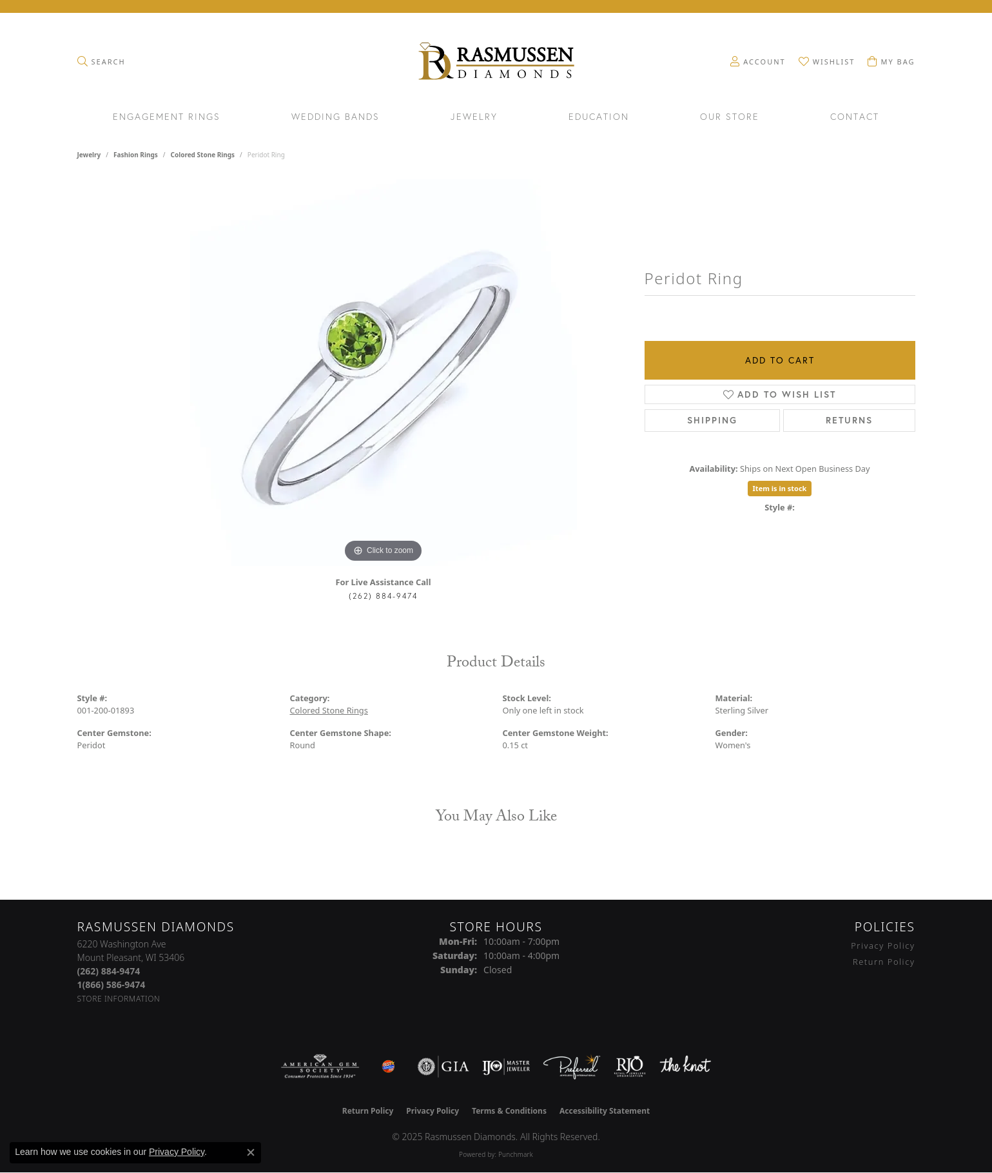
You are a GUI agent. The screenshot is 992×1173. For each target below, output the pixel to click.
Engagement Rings (166, 117)
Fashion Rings (135, 154)
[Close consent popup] (251, 1152)
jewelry (89, 154)
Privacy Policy (883, 945)
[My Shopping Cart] (891, 61)
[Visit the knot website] (685, 1067)
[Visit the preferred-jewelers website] (572, 1067)
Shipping (712, 420)
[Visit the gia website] (443, 1067)
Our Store (729, 117)
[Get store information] (118, 998)
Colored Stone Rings (202, 154)
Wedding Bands (335, 117)
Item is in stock (780, 488)
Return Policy (884, 961)
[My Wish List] (827, 61)
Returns (849, 420)
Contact (854, 117)
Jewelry (474, 117)
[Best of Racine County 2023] (389, 1067)
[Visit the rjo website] (630, 1067)
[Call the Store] (109, 971)
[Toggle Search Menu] (101, 61)
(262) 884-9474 (383, 596)
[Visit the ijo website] (506, 1067)
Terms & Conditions (509, 1110)
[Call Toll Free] (111, 984)
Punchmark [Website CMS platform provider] (515, 1154)
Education (599, 117)
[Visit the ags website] (320, 1067)
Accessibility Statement (604, 1110)
